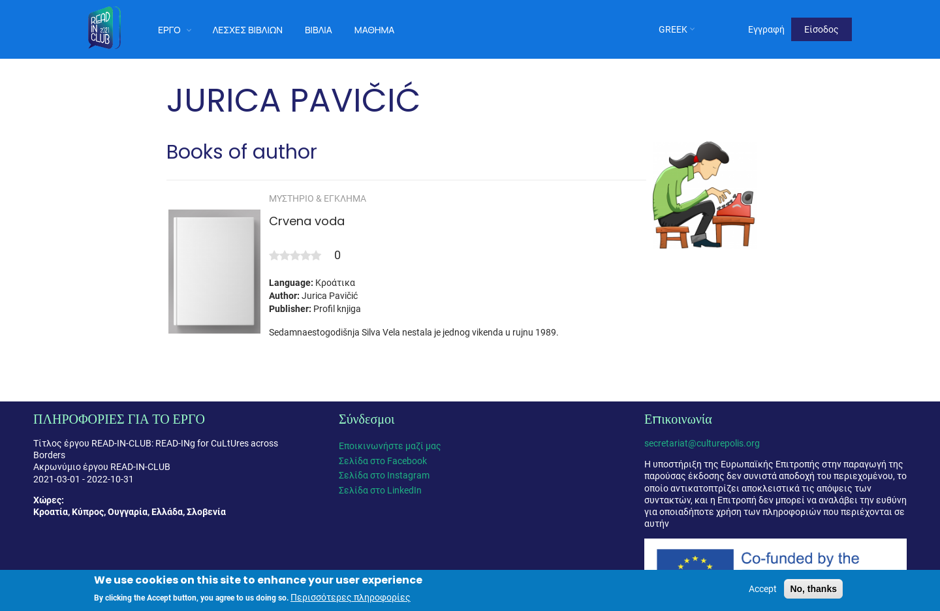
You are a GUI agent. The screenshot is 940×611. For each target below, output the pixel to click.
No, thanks (813, 590)
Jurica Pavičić (330, 295)
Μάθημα (374, 30)
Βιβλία (318, 30)
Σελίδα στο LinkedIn (380, 490)
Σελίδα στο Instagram (384, 475)
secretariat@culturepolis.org (702, 443)
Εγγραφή (766, 29)
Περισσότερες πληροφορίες (350, 598)
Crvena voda (307, 221)
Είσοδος (821, 29)
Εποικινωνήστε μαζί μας (390, 446)
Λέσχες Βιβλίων (248, 30)
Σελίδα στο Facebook (383, 461)
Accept (763, 590)
